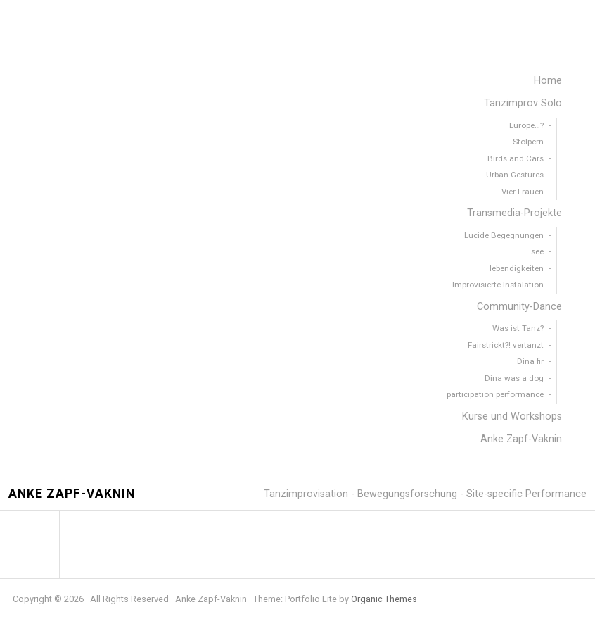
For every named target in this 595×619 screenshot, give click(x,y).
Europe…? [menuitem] (526, 125)
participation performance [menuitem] (495, 394)
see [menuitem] (537, 251)
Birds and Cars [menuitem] (515, 158)
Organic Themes (384, 599)
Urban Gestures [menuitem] (515, 175)
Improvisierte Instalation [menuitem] (498, 284)
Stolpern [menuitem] (528, 141)
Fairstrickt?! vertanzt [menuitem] (506, 345)
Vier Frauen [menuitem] (522, 191)
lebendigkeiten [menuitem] (517, 268)
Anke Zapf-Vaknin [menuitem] (521, 439)
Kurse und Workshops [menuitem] (512, 417)
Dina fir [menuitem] (530, 361)
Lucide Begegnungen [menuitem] (504, 235)
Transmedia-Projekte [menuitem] (514, 213)
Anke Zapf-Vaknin (71, 494)
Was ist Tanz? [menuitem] (518, 328)
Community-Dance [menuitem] (519, 307)
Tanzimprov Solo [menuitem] (523, 103)
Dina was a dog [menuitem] (514, 378)
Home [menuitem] (548, 81)
